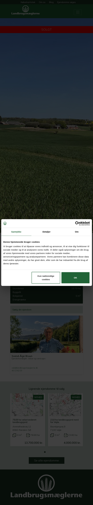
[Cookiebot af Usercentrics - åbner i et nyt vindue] (77, 223)
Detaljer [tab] (47, 231)
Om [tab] (76, 231)
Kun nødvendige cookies (45, 278)
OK (75, 277)
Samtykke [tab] (16, 231)
